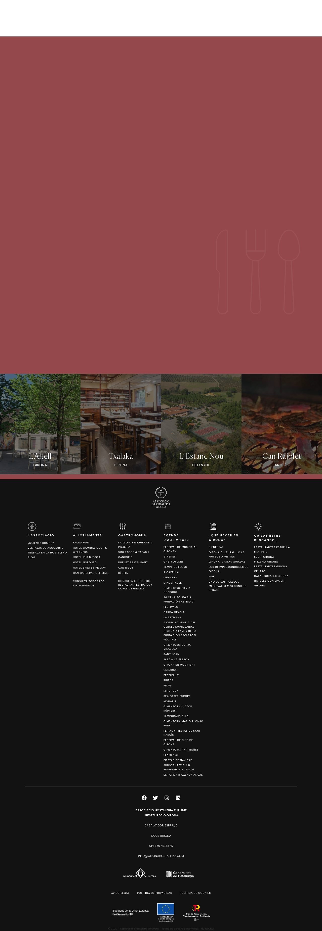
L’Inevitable (173, 582)
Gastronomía (132, 535)
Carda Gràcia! (175, 612)
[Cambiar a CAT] (289, 18)
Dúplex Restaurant (133, 562)
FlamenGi (171, 755)
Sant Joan (171, 654)
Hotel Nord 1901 (85, 562)
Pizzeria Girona (266, 561)
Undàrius (171, 670)
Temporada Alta (176, 716)
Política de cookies (195, 893)
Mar (212, 576)
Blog (31, 557)
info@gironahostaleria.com (161, 856)
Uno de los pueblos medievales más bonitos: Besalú (228, 586)
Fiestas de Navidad (178, 760)
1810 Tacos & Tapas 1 (133, 552)
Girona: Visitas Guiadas (227, 561)
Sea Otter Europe (177, 696)
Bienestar (216, 547)
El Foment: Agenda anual (183, 774)
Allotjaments (87, 535)
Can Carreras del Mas (90, 573)
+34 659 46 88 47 (161, 846)
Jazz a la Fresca (176, 659)
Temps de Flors (175, 567)
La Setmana (172, 617)
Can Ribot (125, 567)
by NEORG (208, 928)
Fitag (168, 685)
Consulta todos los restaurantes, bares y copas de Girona (135, 584)
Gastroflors (174, 561)
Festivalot (172, 607)
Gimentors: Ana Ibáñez (181, 749)
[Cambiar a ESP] (296, 18)
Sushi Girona (264, 556)
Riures (168, 680)
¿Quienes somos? (41, 543)
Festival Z (171, 675)
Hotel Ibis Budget (86, 557)
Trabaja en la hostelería (47, 552)
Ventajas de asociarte (45, 547)
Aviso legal (120, 893)
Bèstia (123, 573)
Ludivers (170, 577)
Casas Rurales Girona (271, 576)
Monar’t (170, 701)
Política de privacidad (154, 893)
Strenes (170, 556)
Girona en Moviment (179, 664)
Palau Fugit (82, 542)
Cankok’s (125, 557)
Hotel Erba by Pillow (89, 567)
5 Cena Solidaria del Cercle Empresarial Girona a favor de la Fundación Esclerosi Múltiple (180, 631)
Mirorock (171, 690)
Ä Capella (171, 572)
